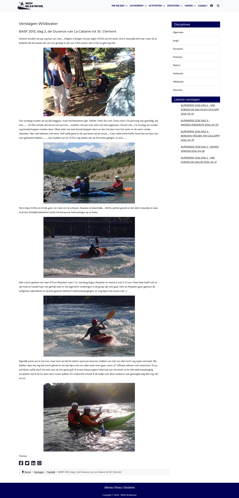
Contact (202, 5)
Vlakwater (178, 73)
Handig (189, 5)
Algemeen (178, 32)
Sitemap (108, 487)
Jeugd (176, 40)
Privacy (118, 487)
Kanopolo (178, 48)
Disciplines (173, 5)
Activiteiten (155, 5)
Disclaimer (129, 487)
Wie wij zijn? (118, 5)
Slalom (176, 65)
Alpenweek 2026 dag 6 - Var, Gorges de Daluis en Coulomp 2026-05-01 (200, 109)
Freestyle (177, 57)
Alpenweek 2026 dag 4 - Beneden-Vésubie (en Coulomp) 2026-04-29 (200, 136)
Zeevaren (178, 89)
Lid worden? (136, 5)
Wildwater (178, 81)
